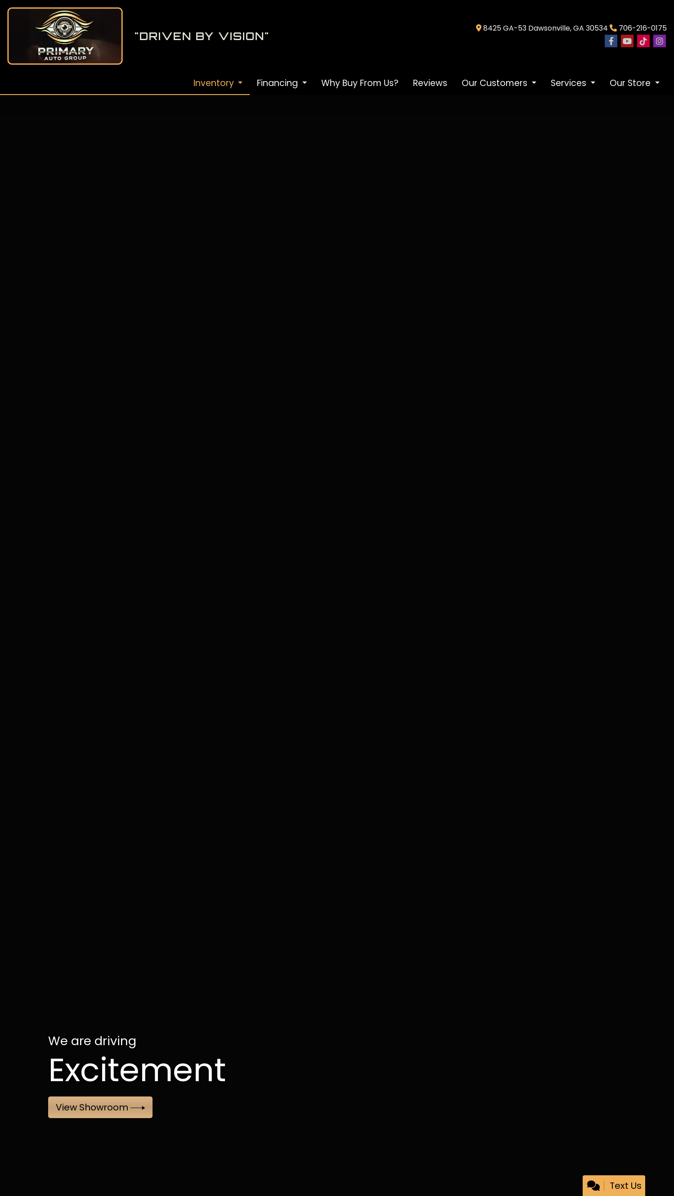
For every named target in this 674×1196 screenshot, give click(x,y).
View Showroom (100, 1107)
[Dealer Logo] (238, 36)
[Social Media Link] (643, 41)
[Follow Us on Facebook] (611, 41)
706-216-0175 (643, 28)
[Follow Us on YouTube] (627, 41)
